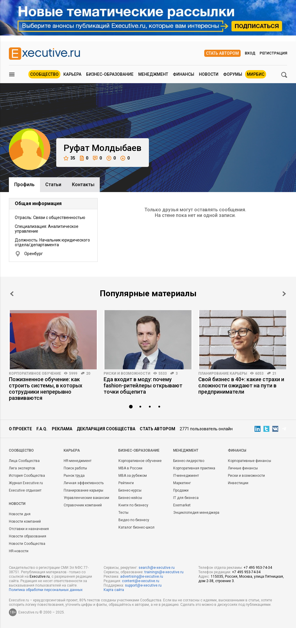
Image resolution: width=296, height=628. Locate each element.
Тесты (123, 513)
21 (274, 373)
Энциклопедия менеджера (196, 513)
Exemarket (182, 505)
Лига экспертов (22, 468)
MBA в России (130, 468)
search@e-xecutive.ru (157, 568)
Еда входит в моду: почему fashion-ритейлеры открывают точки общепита (143, 385)
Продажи (181, 490)
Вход (250, 53)
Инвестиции (238, 483)
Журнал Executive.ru (26, 483)
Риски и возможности (127, 373)
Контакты (83, 184)
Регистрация (273, 53)
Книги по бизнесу (133, 505)
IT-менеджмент (186, 476)
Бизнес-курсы (129, 490)
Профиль (24, 184)
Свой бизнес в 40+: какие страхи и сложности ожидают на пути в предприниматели (241, 385)
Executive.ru (40, 576)
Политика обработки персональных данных (46, 590)
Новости (208, 74)
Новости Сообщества (27, 544)
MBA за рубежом (132, 476)
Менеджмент (153, 74)
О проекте (20, 428)
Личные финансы (243, 468)
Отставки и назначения (29, 529)
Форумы (232, 74)
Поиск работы (75, 468)
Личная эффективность (84, 483)
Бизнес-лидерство (188, 461)
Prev (12, 294)
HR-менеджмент (77, 461)
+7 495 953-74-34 (258, 568)
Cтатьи (53, 184)
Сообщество (44, 74)
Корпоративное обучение (35, 373)
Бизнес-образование (109, 74)
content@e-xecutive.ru (140, 581)
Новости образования (27, 536)
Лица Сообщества (24, 461)
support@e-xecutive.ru (143, 585)
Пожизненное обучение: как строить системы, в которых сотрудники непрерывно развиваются (45, 388)
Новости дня (19, 514)
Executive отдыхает (25, 490)
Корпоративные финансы (249, 461)
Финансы (183, 74)
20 (88, 373)
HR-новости (18, 551)
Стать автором (222, 53)
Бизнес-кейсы (130, 498)
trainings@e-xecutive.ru (164, 572)
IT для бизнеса (186, 498)
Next (284, 294)
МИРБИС (255, 74)
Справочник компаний (83, 505)
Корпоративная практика (194, 468)
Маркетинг (182, 483)
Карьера (72, 74)
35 (69, 158)
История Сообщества (27, 476)
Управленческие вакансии (86, 498)
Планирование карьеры (222, 373)
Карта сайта (114, 590)
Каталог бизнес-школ (136, 527)
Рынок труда (74, 476)
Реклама (62, 428)
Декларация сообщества (106, 428)
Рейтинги (126, 483)
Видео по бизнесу (133, 520)
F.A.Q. (41, 428)
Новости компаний (25, 521)
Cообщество (21, 450)
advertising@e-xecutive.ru (141, 576)
